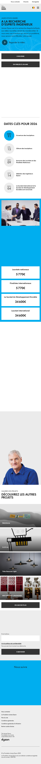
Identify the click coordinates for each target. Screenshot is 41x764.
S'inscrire (25, 2)
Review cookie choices (7, 726)
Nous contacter (15, 2)
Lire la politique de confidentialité (11, 643)
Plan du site (4, 718)
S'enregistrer (35, 2)
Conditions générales (7, 720)
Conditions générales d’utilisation (11, 723)
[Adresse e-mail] (20, 638)
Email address (5, 634)
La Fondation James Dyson (9, 715)
